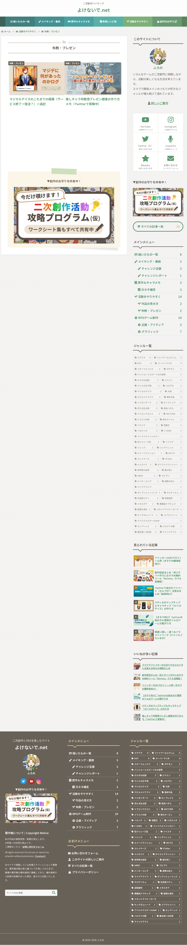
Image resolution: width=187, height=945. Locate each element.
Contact (40, 856)
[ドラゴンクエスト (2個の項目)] (147, 414)
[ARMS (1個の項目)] (145, 475)
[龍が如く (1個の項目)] (171, 470)
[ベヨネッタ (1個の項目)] (146, 430)
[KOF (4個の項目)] (143, 363)
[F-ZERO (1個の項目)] (171, 430)
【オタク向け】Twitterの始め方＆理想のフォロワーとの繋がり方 (161, 697)
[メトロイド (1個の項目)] (143, 464)
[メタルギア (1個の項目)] (144, 503)
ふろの (158, 67)
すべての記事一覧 (151, 226)
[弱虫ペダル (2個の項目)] (171, 408)
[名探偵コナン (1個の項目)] (146, 498)
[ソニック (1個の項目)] (144, 447)
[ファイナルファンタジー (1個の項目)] (158, 436)
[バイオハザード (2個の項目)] (146, 402)
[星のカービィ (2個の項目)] (170, 419)
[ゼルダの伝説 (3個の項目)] (146, 380)
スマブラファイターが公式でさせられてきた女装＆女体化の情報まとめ (162, 666)
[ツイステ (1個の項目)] (172, 442)
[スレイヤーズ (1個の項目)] (146, 458)
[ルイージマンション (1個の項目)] (148, 453)
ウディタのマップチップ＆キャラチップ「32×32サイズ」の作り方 (161, 707)
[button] (54, 893)
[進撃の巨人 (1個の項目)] (171, 481)
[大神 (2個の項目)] (173, 391)
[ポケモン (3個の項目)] (172, 369)
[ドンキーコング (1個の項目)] (146, 481)
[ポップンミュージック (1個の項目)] (147, 492)
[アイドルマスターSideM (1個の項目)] (158, 520)
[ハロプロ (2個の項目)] (172, 385)
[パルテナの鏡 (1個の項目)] (170, 526)
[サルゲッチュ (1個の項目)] (172, 492)
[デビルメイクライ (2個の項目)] (147, 397)
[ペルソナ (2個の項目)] (146, 425)
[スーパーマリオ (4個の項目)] (168, 363)
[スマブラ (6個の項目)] (142, 357)
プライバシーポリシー (85, 872)
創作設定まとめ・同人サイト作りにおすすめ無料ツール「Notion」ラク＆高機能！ (162, 677)
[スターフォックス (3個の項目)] (147, 369)
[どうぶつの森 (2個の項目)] (145, 419)
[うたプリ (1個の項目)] (170, 475)
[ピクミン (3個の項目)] (171, 380)
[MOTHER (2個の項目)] (172, 414)
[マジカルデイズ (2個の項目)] (148, 391)
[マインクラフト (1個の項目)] (170, 532)
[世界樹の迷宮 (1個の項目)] (146, 470)
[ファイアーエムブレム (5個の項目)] (168, 357)
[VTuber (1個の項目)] (172, 458)
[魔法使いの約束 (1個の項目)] (145, 532)
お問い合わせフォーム (33, 846)
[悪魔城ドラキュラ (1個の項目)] (169, 503)
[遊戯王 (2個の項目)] (171, 425)
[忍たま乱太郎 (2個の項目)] (146, 408)
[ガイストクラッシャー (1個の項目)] (168, 464)
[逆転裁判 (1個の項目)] (171, 498)
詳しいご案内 (159, 103)
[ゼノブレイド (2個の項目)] (171, 402)
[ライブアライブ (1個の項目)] (158, 487)
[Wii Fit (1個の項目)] (173, 453)
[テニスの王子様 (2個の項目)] (147, 385)
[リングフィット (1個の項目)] (169, 447)
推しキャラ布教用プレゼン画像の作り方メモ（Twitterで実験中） (162, 717)
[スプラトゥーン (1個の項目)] (171, 515)
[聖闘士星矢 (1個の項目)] (142, 509)
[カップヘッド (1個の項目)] (145, 526)
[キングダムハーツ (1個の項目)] (146, 515)
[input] (31, 893)
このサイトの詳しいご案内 (88, 860)
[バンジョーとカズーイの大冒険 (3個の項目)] (158, 374)
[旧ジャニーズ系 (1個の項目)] (147, 442)
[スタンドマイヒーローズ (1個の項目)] (167, 509)
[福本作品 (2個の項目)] (172, 397)
